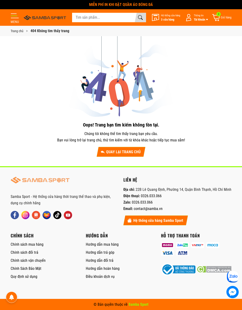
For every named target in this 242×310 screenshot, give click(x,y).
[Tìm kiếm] (140, 17)
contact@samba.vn (148, 208)
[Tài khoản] (196, 17)
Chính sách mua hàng (27, 244)
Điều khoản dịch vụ (100, 276)
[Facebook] (15, 215)
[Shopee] (36, 215)
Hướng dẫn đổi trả (99, 260)
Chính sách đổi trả (24, 252)
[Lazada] (47, 215)
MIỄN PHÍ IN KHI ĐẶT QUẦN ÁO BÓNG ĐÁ (121, 4)
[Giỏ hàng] (221, 17)
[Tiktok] (57, 215)
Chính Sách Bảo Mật (26, 268)
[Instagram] (25, 215)
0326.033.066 (151, 196)
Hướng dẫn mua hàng (102, 244)
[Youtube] (68, 215)
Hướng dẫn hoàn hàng (103, 268)
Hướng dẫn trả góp (100, 252)
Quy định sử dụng (24, 276)
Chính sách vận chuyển (28, 260)
